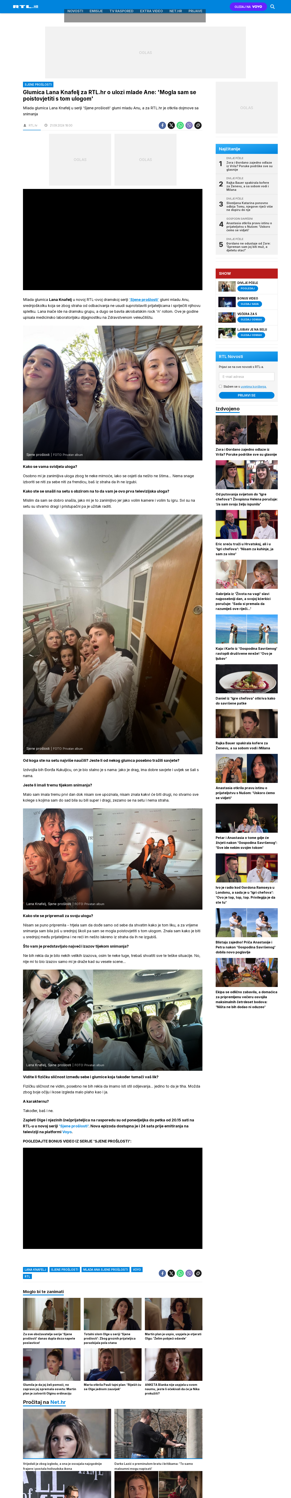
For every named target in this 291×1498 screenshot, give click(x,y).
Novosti (75, 7)
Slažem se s (245, 386)
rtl (27, 1277)
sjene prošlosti (64, 1270)
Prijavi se (247, 395)
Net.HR (176, 7)
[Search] (272, 6)
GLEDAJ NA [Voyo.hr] (248, 7)
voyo (137, 1270)
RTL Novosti (231, 356)
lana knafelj (35, 1270)
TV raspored (121, 7)
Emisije (96, 7)
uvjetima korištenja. (254, 386)
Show (225, 273)
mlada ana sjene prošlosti (105, 1270)
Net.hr (58, 1403)
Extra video (151, 7)
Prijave (195, 7)
